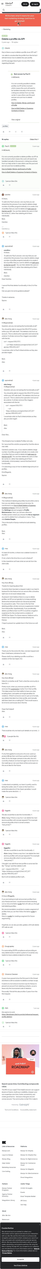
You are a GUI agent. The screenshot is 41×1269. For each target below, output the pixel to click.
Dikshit (7, 48)
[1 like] (9, 181)
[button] (2, 4)
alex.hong (8, 319)
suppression (15, 689)
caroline (7, 195)
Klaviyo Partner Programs (7, 1189)
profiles (5, 126)
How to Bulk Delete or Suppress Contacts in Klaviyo (19, 172)
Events (23, 1192)
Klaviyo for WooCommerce (29, 1173)
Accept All (20, 1259)
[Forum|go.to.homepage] (9, 4)
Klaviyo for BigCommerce (29, 1159)
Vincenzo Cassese (11, 974)
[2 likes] (10, 736)
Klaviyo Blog (6, 1159)
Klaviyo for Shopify (27, 1151)
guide (20, 904)
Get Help (23, 1205)
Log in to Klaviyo (7, 1155)
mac (6, 549)
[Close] (39, 1224)
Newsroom (5, 1219)
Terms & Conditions (11, 1110)
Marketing (6, 29)
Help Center (6, 1163)
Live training (6, 1171)
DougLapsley (9, 946)
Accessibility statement (28, 1110)
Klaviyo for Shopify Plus (28, 1155)
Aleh (6, 1008)
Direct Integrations (27, 1177)
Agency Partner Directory (7, 1195)
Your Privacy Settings (20, 1265)
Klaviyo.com (6, 1151)
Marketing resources (9, 1167)
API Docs (24, 1200)
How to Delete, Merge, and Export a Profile (16, 169)
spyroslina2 (9, 246)
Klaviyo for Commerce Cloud (28, 1164)
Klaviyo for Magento (27, 1169)
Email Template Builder (28, 1196)
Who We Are (6, 1215)
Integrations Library (8, 1200)
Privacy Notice (7, 1253)
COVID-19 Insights (26, 1188)
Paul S (7, 146)
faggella (7, 811)
